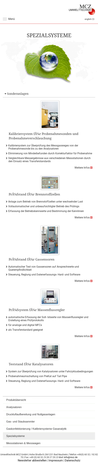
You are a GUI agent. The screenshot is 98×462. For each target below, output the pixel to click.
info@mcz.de (70, 457)
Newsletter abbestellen (32, 460)
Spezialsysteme (15, 436)
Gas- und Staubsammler (20, 421)
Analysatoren (14, 407)
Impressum (56, 460)
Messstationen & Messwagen (23, 443)
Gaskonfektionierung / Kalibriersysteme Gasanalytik (36, 428)
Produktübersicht (16, 400)
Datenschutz (72, 460)
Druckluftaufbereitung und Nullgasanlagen (30, 414)
